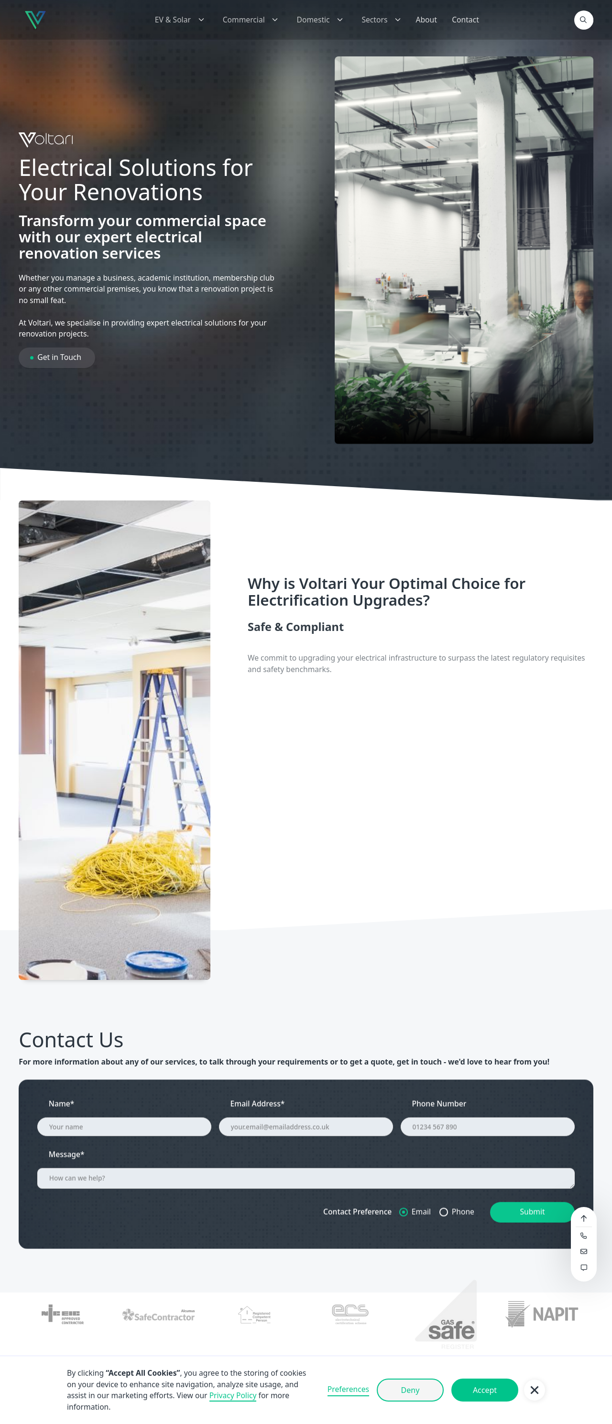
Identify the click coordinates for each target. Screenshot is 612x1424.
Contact (465, 19)
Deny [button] (410, 1390)
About (426, 19)
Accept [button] (485, 1390)
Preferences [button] (348, 1389)
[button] (175, 20)
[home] (35, 20)
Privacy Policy (233, 1395)
